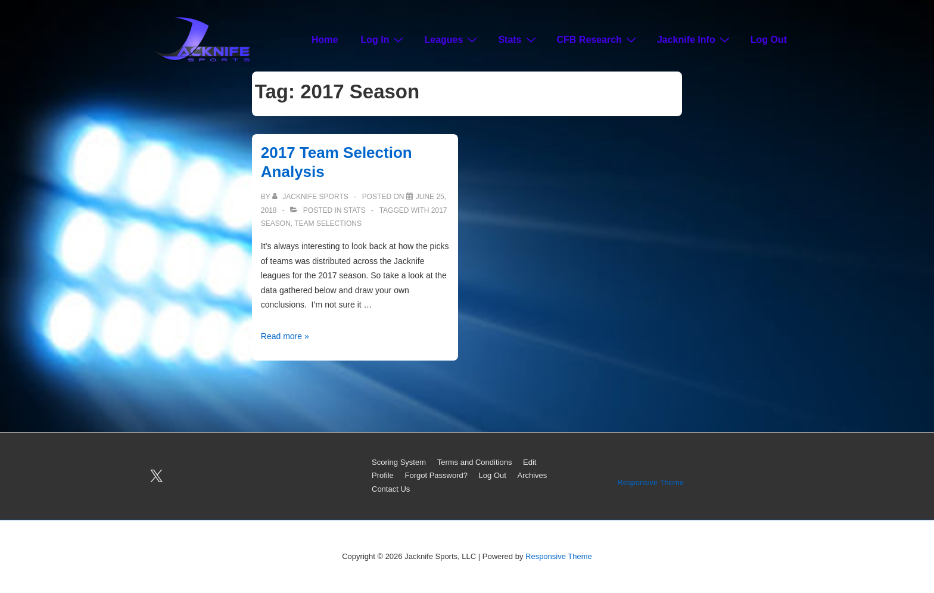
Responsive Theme (650, 482)
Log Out (769, 40)
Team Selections (328, 223)
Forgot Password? (436, 475)
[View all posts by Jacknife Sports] (311, 197)
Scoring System (399, 462)
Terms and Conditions (474, 462)
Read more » (285, 336)
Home (325, 40)
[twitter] (156, 476)
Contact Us (391, 489)
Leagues (452, 39)
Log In (383, 39)
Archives (532, 475)
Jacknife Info (695, 39)
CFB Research (598, 39)
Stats (518, 39)
